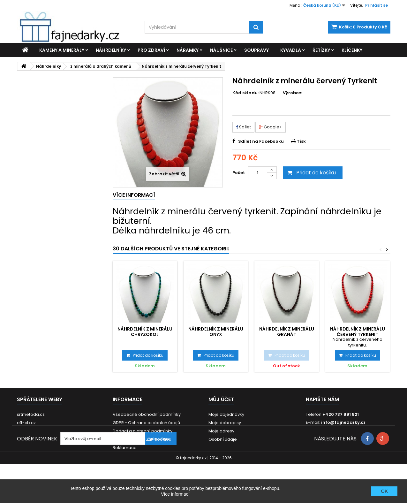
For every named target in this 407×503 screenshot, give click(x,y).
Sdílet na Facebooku (261, 141)
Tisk (301, 141)
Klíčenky (352, 50)
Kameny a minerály (61, 50)
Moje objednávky (226, 414)
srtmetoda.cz (31, 414)
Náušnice (221, 50)
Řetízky (321, 50)
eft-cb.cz (26, 423)
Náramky (188, 50)
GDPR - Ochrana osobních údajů (146, 423)
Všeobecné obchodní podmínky (147, 414)
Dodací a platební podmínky (142, 431)
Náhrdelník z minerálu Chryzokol (144, 331)
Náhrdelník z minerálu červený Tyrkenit (357, 331)
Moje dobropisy (224, 423)
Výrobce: (292, 93)
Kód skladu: (245, 93)
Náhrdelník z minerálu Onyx (215, 331)
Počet (238, 173)
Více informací (175, 494)
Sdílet (243, 127)
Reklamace (125, 448)
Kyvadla (290, 50)
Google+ (270, 127)
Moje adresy (221, 431)
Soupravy (256, 50)
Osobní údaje (222, 439)
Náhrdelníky (111, 50)
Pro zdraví (151, 50)
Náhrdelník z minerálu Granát (286, 331)
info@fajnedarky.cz (343, 422)
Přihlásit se (376, 5)
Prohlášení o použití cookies (142, 439)
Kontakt (120, 456)
